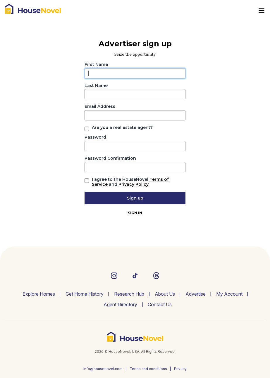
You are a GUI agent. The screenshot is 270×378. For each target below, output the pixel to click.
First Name (96, 64)
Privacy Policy (133, 184)
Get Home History (85, 294)
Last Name (96, 85)
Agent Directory (120, 304)
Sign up (135, 198)
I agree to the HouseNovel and (130, 182)
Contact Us (160, 304)
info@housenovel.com (103, 369)
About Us (165, 294)
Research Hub (129, 294)
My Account (229, 294)
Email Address (100, 106)
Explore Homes (39, 294)
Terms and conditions (148, 369)
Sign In (135, 213)
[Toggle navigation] (261, 10)
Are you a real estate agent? (122, 127)
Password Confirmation (110, 158)
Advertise (195, 294)
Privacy (180, 369)
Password (95, 137)
